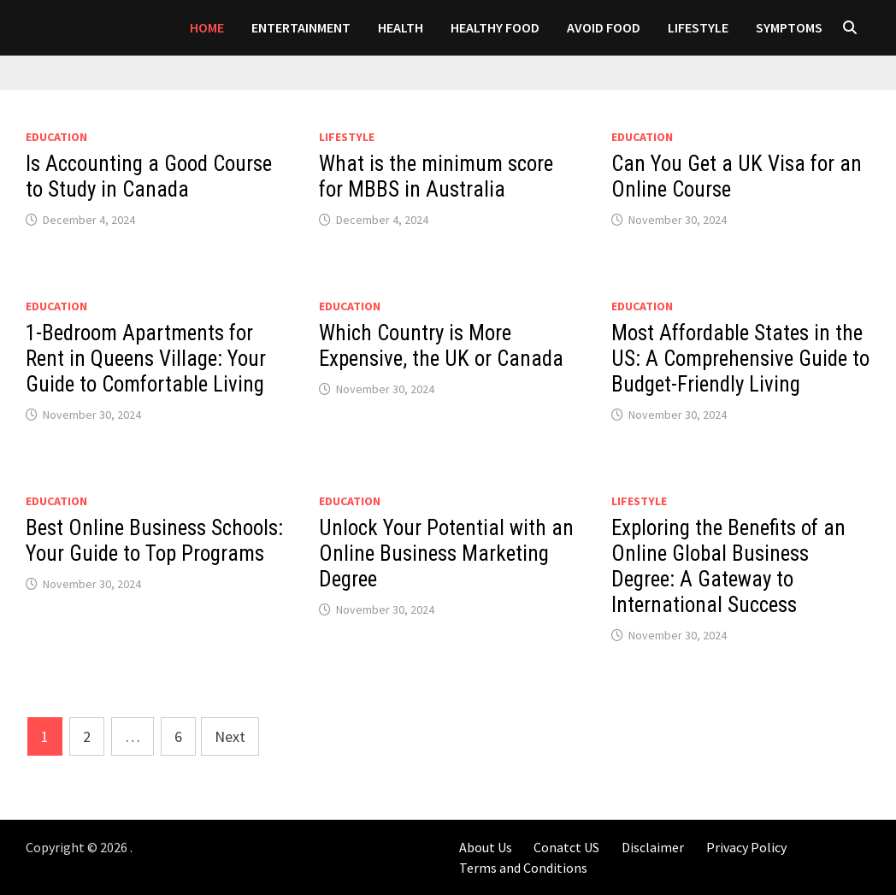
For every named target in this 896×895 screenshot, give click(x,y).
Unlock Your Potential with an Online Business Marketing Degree (446, 553)
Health (400, 27)
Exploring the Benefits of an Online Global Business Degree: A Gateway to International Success (728, 566)
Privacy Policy (746, 847)
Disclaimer (653, 847)
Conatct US (566, 847)
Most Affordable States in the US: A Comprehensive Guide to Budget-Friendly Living (740, 359)
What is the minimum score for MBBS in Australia (436, 176)
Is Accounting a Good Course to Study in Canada (149, 176)
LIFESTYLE (698, 27)
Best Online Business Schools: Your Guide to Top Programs (154, 540)
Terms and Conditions (523, 867)
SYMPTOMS (789, 27)
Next (230, 736)
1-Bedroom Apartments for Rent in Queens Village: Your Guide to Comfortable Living (146, 359)
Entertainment (301, 27)
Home (207, 27)
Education (56, 136)
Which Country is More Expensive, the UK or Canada (441, 346)
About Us (485, 847)
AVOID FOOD (603, 27)
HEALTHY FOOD (495, 27)
